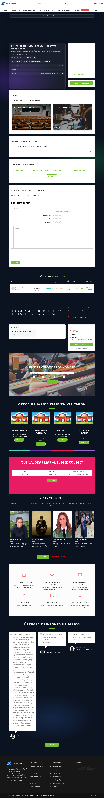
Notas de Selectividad (80, 602)
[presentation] (23, 255)
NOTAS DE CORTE (63, 107)
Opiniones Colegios (58, 783)
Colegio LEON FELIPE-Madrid (53, 652)
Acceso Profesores (58, 776)
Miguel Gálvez (37, 540)
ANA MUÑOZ (62, 430)
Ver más (19, 440)
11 (57, 215)
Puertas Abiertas (34, 61)
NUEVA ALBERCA (19, 430)
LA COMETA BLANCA (84, 431)
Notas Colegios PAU (35, 776)
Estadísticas (52, 602)
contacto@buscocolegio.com (87, 769)
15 (59, 215)
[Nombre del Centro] (52, 373)
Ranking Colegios (58, 780)
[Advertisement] (52, 30)
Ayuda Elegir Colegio (64, 10)
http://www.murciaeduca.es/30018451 (82, 339)
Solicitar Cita (63, 152)
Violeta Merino (59, 540)
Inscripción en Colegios (36, 770)
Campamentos (16, 10)
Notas (53, 10)
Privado (57, 377)
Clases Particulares (29, 10)
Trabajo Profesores (43, 10)
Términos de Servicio (48, 795)
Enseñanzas (46, 61)
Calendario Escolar (30, 57)
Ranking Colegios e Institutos (52, 584)
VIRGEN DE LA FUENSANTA (41, 431)
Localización (16, 61)
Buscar (5, 10)
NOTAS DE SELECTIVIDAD (24, 107)
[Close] (90, 151)
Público (36, 377)
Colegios (83, 10)
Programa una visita (81, 348)
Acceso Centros (57, 766)
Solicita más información (82, 83)
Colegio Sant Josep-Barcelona (24, 737)
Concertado (46, 377)
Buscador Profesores (58, 773)
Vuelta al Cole (78, 288)
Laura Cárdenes (81, 540)
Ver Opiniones (52, 744)
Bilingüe (66, 377)
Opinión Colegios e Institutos (80, 584)
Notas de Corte (69, 288)
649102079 (75, 332)
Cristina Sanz (15, 540)
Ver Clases (42, 556)
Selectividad (60, 288)
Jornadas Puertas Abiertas (37, 766)
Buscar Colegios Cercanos (78, 74)
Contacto (96, 10)
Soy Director (51, 176)
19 (60, 215)
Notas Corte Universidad (36, 780)
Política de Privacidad (34, 795)
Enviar (15, 262)
